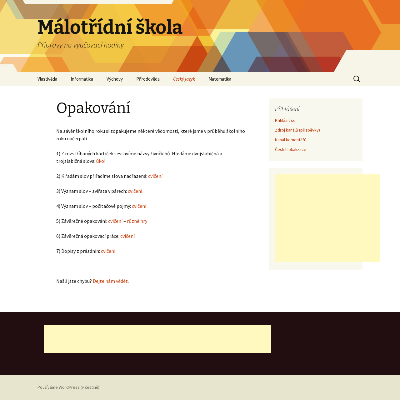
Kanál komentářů (291, 139)
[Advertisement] (327, 218)
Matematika (219, 79)
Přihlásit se (285, 120)
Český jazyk (184, 79)
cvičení (155, 176)
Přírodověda (148, 79)
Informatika (82, 79)
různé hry (137, 221)
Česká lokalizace (290, 149)
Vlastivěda (47, 79)
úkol (101, 161)
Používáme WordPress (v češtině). (69, 387)
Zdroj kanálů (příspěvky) (297, 130)
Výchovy (115, 79)
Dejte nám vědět (110, 281)
